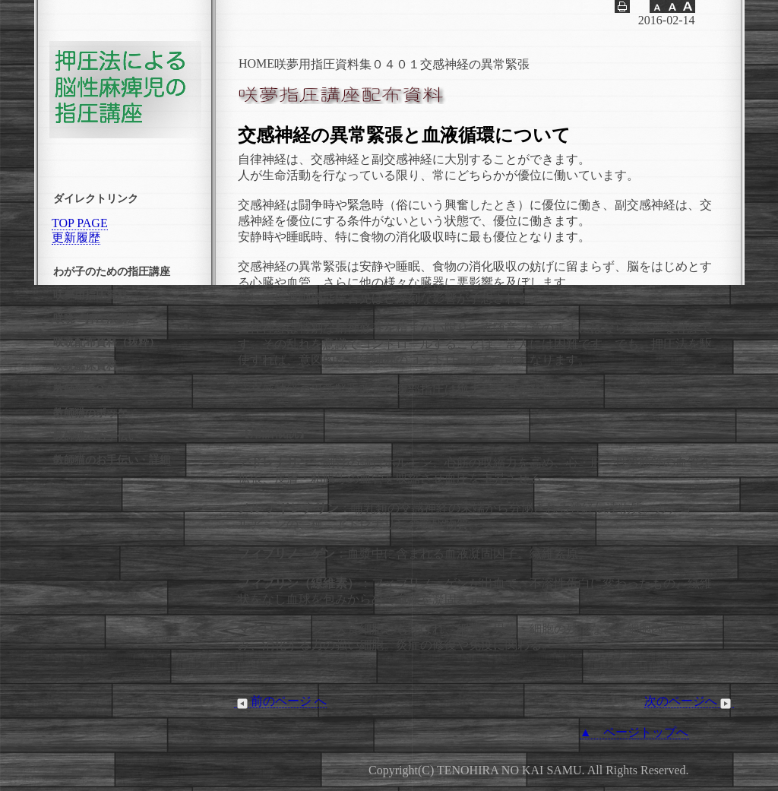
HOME (256, 63)
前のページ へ (280, 701)
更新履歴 (76, 237)
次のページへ (689, 701)
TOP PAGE (80, 223)
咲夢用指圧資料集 (323, 64)
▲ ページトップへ (634, 732)
